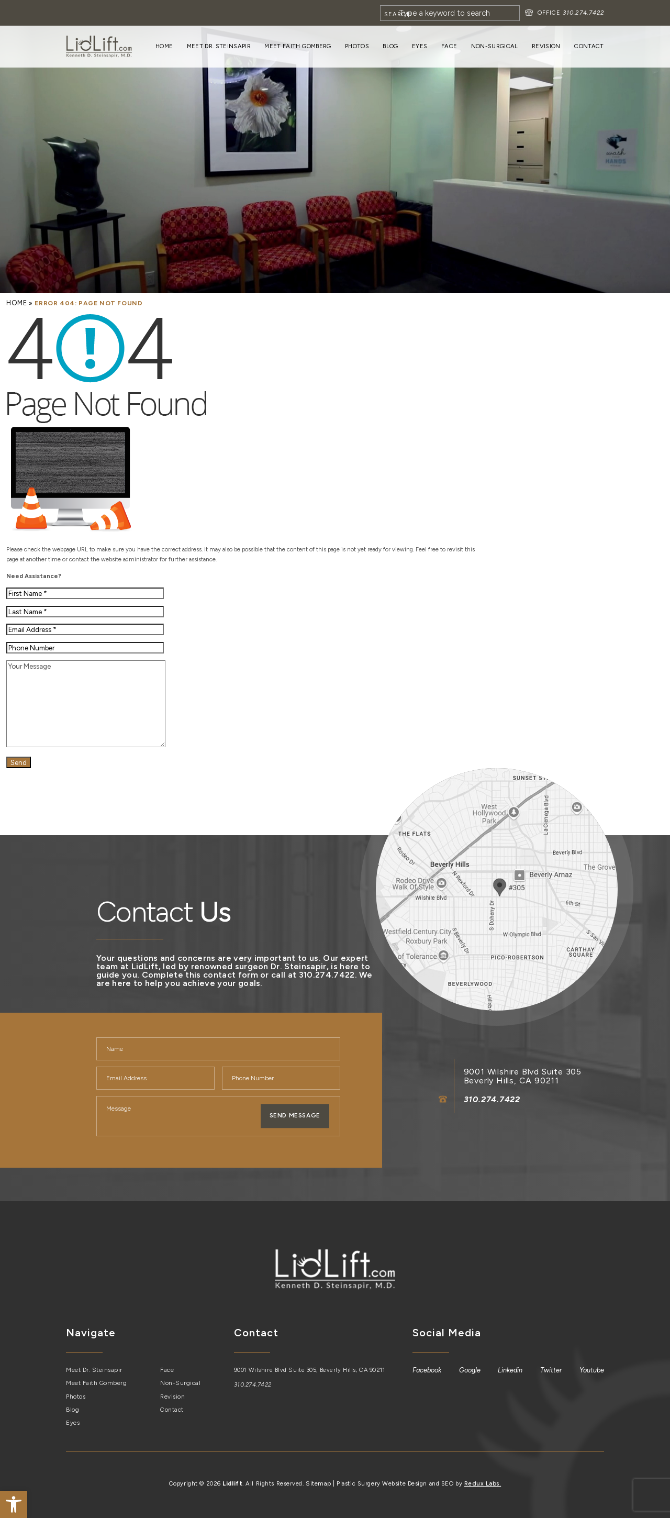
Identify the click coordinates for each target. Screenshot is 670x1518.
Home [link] (164, 46)
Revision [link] (546, 46)
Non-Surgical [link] (494, 46)
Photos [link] (357, 46)
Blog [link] (390, 46)
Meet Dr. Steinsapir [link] (219, 46)
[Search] (450, 13)
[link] (13, 1504)
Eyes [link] (419, 46)
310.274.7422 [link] (583, 12)
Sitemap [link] (319, 1481)
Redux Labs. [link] (482, 1481)
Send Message (295, 1115)
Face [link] (449, 46)
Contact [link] (589, 46)
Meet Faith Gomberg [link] (297, 46)
